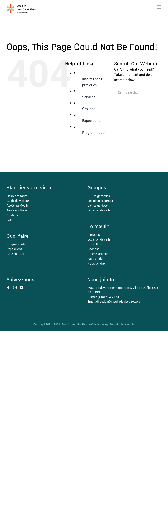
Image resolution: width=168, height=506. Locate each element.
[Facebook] (8, 287)
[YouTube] (21, 287)
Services (88, 97)
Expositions (91, 121)
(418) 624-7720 (108, 297)
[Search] (119, 92)
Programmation (94, 133)
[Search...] (137, 92)
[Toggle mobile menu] (159, 7)
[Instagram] (15, 287)
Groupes (88, 109)
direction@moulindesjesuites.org (118, 301)
